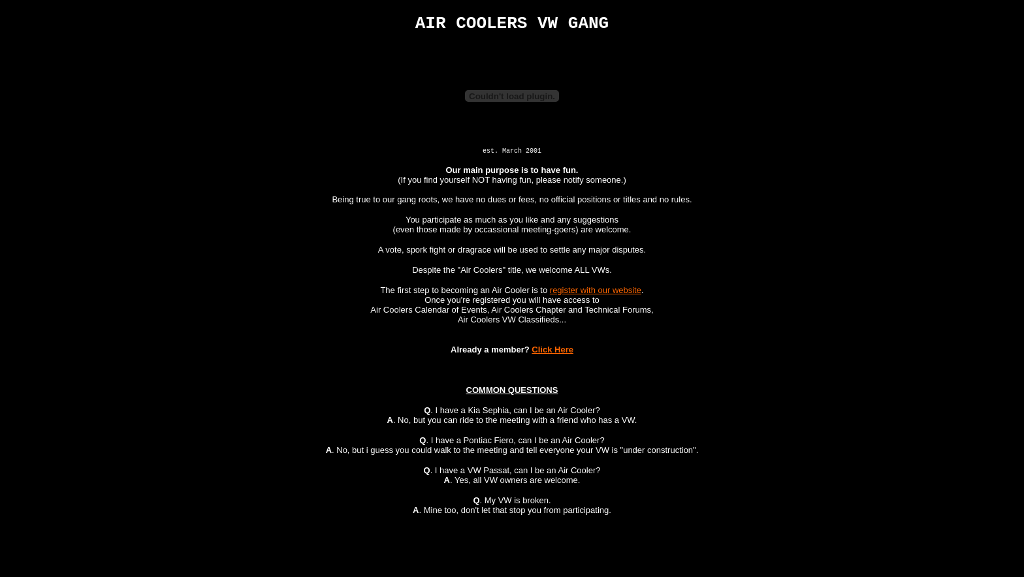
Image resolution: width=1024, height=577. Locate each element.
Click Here (552, 353)
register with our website (595, 293)
